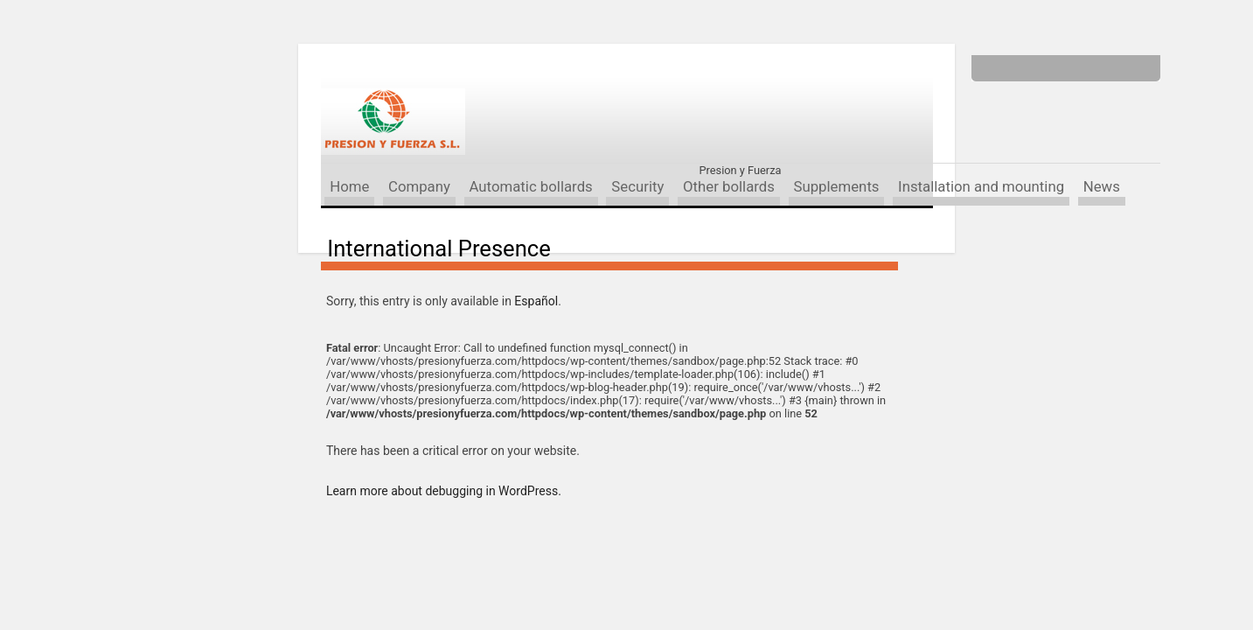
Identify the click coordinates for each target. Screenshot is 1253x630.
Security (637, 186)
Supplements (836, 186)
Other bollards (729, 186)
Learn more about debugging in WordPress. (443, 491)
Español (536, 301)
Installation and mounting (981, 186)
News (1101, 186)
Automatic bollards (530, 186)
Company (419, 186)
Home (349, 186)
